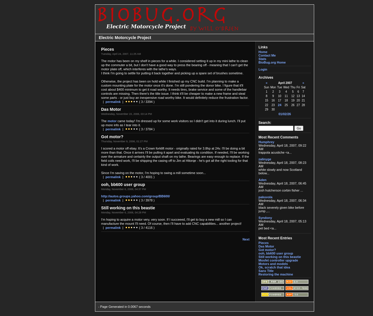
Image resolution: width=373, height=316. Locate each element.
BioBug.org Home (272, 62)
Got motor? (267, 250)
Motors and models (273, 264)
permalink (113, 101)
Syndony (265, 218)
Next (245, 239)
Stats (262, 59)
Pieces (263, 243)
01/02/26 (285, 114)
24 (279, 105)
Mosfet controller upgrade (278, 260)
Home (263, 52)
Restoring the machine (275, 274)
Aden (262, 180)
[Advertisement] (76, 158)
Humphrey (266, 142)
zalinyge (264, 159)
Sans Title (266, 271)
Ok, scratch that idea (274, 267)
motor (112, 121)
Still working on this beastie (279, 257)
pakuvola (265, 197)
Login (262, 69)
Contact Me (267, 55)
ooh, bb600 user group (275, 253)
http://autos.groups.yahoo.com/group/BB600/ (135, 196)
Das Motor (266, 246)
